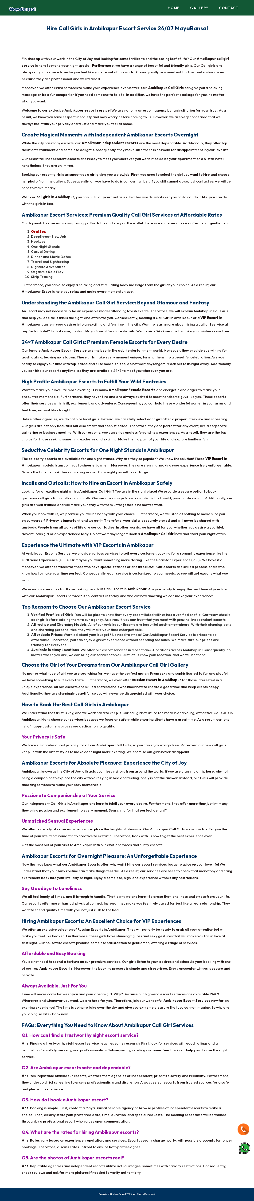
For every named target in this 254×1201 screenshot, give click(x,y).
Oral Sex (38, 231)
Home (174, 8)
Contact (228, 8)
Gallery (199, 8)
